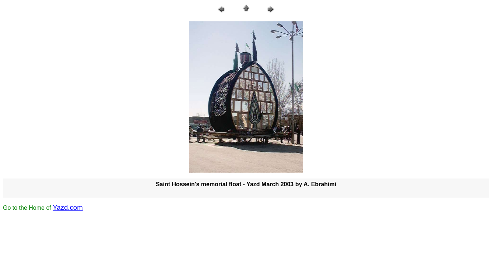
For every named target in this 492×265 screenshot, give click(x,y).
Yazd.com (68, 207)
